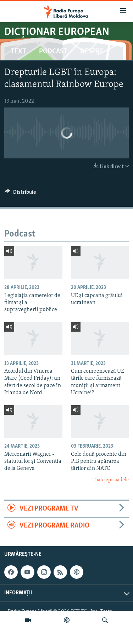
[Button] (20, 193)
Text (18, 51)
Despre (92, 51)
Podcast (53, 51)
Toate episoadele (111, 480)
